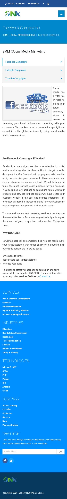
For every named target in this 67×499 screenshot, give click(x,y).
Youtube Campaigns (15, 78)
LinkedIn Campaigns (15, 70)
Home (5, 35)
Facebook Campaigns (16, 62)
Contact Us (33, 4)
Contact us (44, 276)
